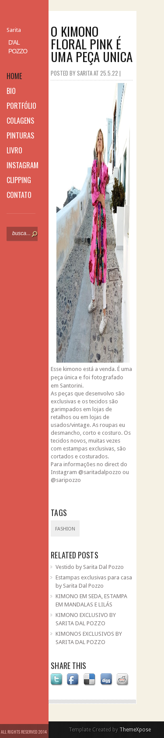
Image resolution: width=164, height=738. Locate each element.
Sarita (14, 30)
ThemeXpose (135, 730)
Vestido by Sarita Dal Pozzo (90, 567)
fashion (65, 529)
